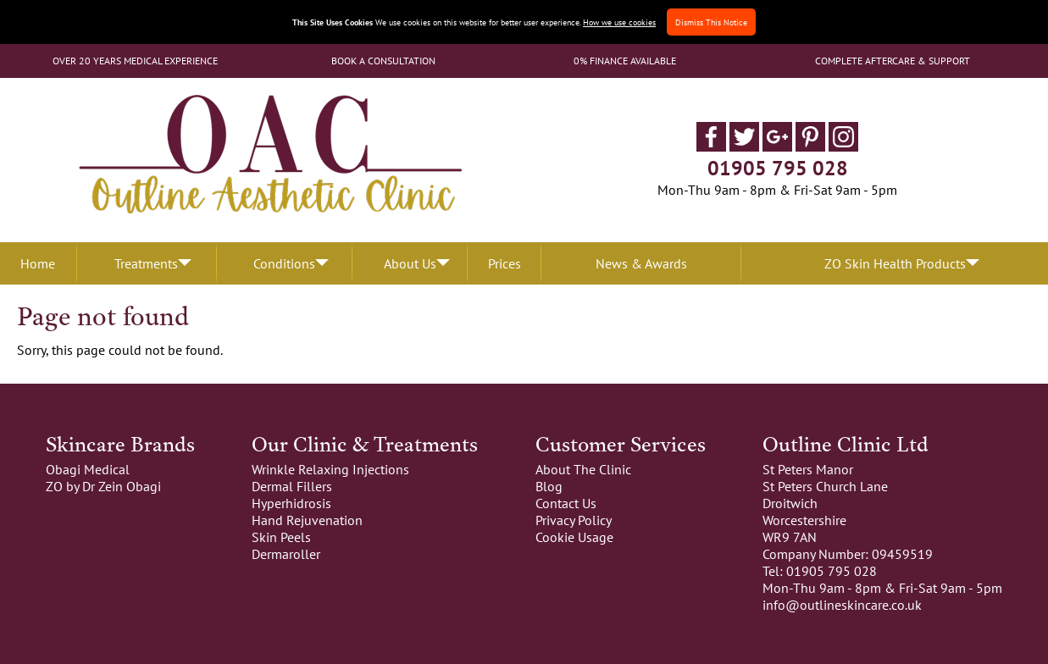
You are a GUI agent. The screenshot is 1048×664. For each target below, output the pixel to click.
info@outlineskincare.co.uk (842, 604)
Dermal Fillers (292, 486)
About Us (410, 263)
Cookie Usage (574, 536)
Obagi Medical (88, 469)
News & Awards (641, 263)
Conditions (284, 263)
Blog (549, 486)
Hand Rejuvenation (307, 520)
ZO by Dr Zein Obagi (103, 486)
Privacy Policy (573, 520)
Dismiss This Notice (711, 22)
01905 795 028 (777, 168)
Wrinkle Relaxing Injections (330, 469)
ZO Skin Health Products (895, 263)
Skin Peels (281, 536)
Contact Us (565, 503)
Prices (504, 263)
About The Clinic (583, 469)
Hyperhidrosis (291, 503)
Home (37, 263)
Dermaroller (286, 553)
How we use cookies (619, 22)
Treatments (146, 263)
